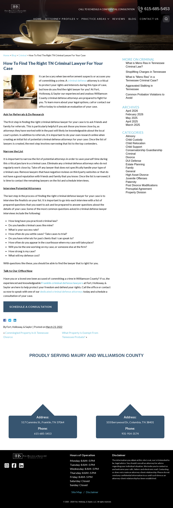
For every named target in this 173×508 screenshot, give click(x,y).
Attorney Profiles (60, 18)
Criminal (22, 55)
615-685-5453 (157, 8)
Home (37, 18)
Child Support (134, 146)
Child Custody (134, 139)
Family (130, 167)
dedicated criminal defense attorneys (61, 291)
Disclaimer (92, 492)
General (130, 171)
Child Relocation (135, 143)
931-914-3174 (130, 433)
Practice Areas (93, 18)
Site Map (76, 492)
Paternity (131, 181)
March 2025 (133, 124)
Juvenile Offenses (136, 178)
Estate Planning (135, 164)
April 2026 (132, 110)
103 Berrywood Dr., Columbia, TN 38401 (130, 422)
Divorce (130, 157)
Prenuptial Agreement (139, 188)
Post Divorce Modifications (142, 185)
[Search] (166, 19)
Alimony (130, 136)
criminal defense (77, 80)
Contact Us (149, 18)
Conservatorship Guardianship (144, 150)
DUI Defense (133, 160)
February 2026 (134, 114)
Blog (132, 18)
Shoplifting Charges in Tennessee (146, 71)
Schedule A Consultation (30, 306)
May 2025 (132, 117)
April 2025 (132, 121)
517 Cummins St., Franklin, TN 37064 (42, 422)
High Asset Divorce (137, 174)
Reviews (118, 18)
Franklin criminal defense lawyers (62, 282)
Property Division (136, 192)
